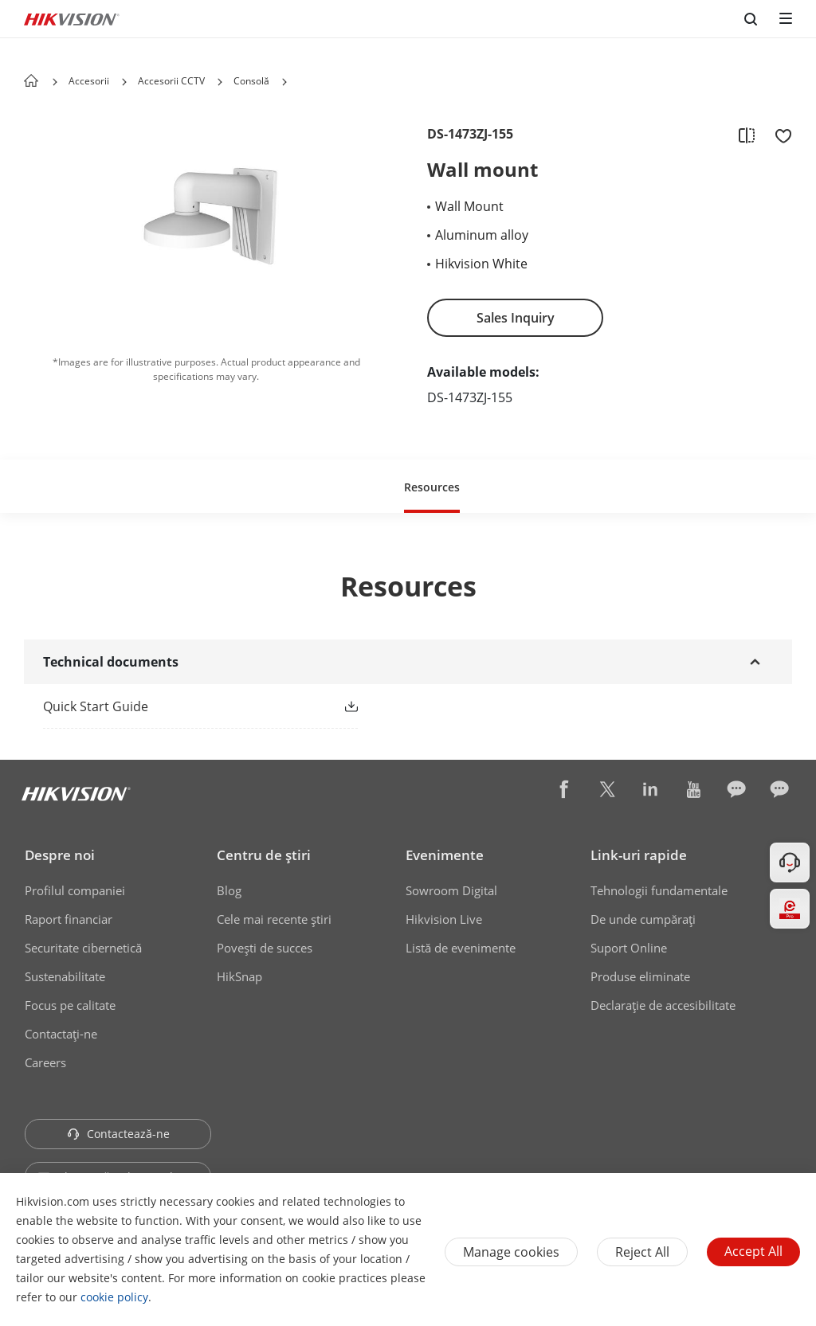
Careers (45, 1062)
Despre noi (60, 855)
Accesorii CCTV (171, 81)
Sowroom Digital (451, 890)
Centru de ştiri (264, 855)
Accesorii (89, 81)
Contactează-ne (118, 1133)
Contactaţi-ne (61, 1034)
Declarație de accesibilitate (663, 1005)
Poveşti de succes (264, 948)
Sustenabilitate (65, 976)
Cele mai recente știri (274, 919)
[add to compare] (746, 135)
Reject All (642, 1252)
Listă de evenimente (461, 948)
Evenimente (445, 855)
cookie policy (114, 1296)
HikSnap (239, 976)
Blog (229, 890)
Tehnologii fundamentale (659, 890)
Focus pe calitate (70, 1005)
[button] (124, 82)
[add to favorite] (778, 135)
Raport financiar (68, 919)
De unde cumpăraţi (643, 919)
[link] (175, 706)
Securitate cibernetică (83, 948)
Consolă (251, 81)
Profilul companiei (75, 890)
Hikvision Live (444, 919)
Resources (432, 487)
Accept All (753, 1251)
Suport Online (628, 948)
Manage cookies (511, 1252)
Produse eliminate (640, 976)
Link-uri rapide (638, 855)
